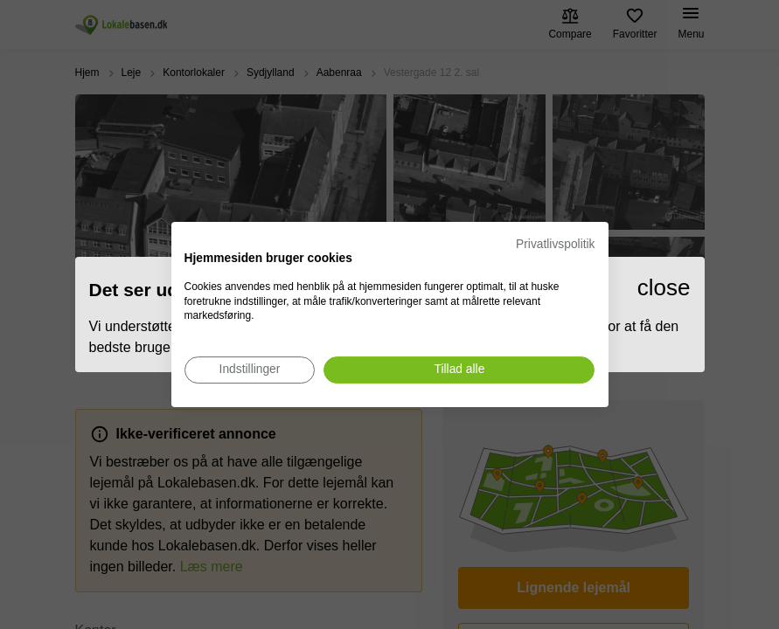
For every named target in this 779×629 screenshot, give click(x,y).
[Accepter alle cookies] (459, 370)
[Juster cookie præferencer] (250, 370)
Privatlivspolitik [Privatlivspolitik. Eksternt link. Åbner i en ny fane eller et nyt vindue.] (555, 244)
